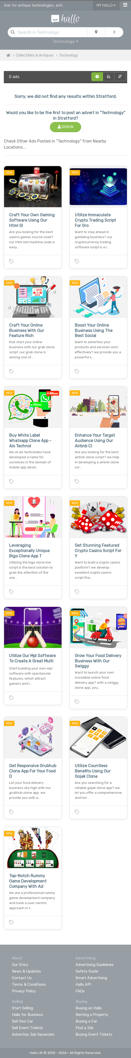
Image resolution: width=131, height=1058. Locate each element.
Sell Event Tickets (27, 1028)
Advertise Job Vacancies (33, 1034)
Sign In (65, 127)
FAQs (80, 991)
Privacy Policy (24, 991)
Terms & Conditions (29, 984)
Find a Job (84, 1028)
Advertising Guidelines (95, 964)
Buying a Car (86, 1021)
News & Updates (26, 971)
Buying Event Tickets (94, 1034)
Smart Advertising (91, 978)
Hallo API (83, 984)
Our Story (20, 964)
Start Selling (22, 1008)
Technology (65, 41)
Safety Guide (87, 971)
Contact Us (22, 978)
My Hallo (106, 5)
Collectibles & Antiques (35, 55)
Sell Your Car (22, 1021)
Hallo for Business (27, 1014)
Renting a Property (92, 1014)
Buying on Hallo (89, 1008)
